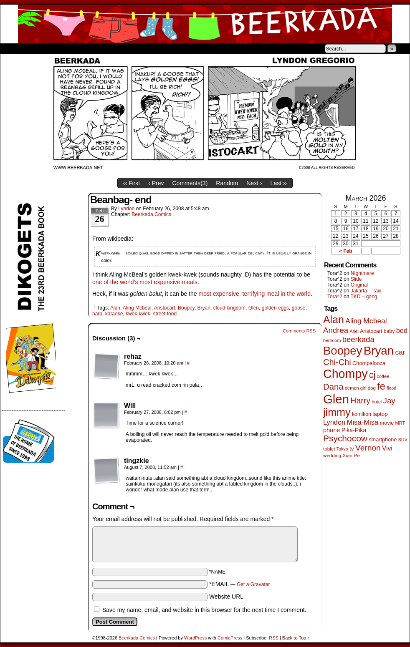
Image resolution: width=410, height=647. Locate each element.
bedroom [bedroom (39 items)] (332, 340)
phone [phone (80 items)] (331, 430)
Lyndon (126, 208)
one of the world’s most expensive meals (144, 282)
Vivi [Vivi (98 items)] (387, 448)
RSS (273, 637)
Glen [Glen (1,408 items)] (336, 399)
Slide (356, 279)
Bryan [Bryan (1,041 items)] (379, 350)
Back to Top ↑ (296, 637)
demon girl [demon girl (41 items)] (355, 387)
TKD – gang (363, 297)
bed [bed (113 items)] (401, 330)
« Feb (345, 251)
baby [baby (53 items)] (389, 331)
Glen (253, 308)
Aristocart (164, 308)
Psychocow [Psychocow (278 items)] (345, 438)
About (37, 48)
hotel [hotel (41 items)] (377, 401)
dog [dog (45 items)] (372, 387)
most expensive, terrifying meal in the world (255, 293)
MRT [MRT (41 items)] (400, 422)
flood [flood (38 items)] (391, 387)
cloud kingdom (229, 308)
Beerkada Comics (205, 24)
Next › (254, 183)
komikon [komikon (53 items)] (361, 414)
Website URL (226, 596)
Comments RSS (299, 330)
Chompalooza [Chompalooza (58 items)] (368, 363)
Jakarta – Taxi (366, 291)
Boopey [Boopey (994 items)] (342, 350)
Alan (115, 308)
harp (97, 314)
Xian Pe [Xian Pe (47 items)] (351, 455)
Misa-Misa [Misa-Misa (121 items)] (363, 422)
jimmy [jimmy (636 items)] (337, 412)
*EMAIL (239, 584)
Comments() (190, 183)
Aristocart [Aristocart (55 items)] (371, 331)
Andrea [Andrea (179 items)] (335, 330)
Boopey (186, 308)
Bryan (203, 308)
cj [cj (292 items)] (372, 375)
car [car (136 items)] (400, 352)
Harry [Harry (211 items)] (360, 400)
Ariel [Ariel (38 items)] (354, 331)
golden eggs (275, 308)
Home (12, 48)
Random (227, 183)
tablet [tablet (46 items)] (329, 448)
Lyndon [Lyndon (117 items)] (334, 422)
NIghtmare (362, 273)
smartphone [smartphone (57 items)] (383, 440)
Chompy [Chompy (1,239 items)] (345, 373)
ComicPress (230, 637)
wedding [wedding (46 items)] (332, 455)
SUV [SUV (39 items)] (402, 439)
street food (165, 314)
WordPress (195, 637)
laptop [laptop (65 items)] (380, 414)
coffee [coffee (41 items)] (383, 376)
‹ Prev (156, 183)
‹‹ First (131, 183)
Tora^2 (334, 297)
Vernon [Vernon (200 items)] (368, 447)
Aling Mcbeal (137, 308)
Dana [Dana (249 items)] (333, 386)
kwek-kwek (138, 314)
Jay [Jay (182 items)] (389, 400)
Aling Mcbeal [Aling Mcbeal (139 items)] (366, 321)
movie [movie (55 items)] (387, 423)
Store (63, 48)
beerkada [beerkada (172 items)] (358, 339)
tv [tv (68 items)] (351, 449)
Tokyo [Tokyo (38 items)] (342, 448)
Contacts (94, 48)
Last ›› (279, 183)
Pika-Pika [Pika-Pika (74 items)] (354, 430)
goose (299, 308)
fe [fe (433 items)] (381, 386)
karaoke (114, 314)
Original (359, 285)
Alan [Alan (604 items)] (333, 319)
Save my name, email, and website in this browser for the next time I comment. (204, 610)
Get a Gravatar (253, 584)
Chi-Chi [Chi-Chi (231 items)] (337, 362)
